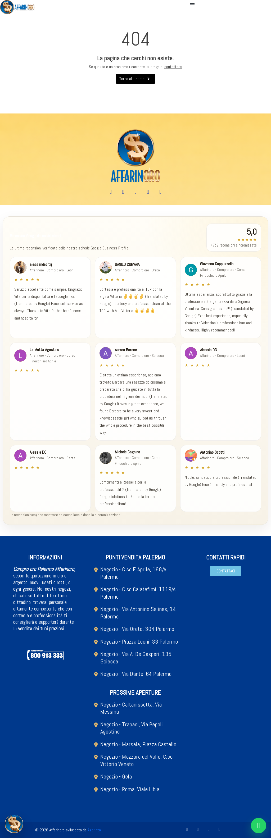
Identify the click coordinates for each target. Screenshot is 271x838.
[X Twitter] (147, 191)
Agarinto (94, 830)
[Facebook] (110, 191)
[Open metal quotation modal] (14, 824)
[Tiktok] (160, 191)
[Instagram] (135, 191)
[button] (193, 5)
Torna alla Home (135, 79)
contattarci (173, 67)
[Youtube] (123, 191)
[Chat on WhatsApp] (258, 825)
